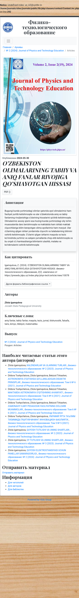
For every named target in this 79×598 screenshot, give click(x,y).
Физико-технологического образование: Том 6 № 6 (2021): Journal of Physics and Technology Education (40, 396)
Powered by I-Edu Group (39, 499)
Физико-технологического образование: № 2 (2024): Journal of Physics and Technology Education (39, 457)
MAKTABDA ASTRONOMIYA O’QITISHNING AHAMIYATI (36, 392)
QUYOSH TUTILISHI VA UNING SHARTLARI (48, 430)
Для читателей (16, 482)
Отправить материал (13, 472)
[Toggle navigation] (8, 41)
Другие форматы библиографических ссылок (27, 284)
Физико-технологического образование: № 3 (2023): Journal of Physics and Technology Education (41, 443)
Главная (7, 47)
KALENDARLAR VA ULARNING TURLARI (47, 365)
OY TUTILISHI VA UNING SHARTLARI (45, 440)
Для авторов (14, 486)
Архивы (19, 47)
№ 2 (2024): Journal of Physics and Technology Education (35, 50)
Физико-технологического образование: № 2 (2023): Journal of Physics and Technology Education (42, 368)
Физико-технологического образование (44, 27)
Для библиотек (16, 489)
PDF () (7, 192)
